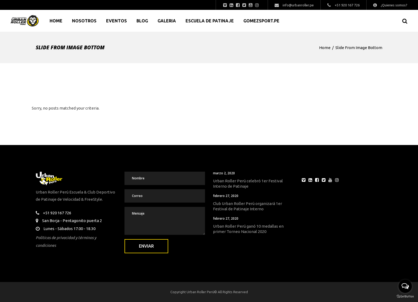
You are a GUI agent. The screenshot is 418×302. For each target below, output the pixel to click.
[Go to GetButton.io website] (405, 296)
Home (325, 47)
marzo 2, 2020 (224, 173)
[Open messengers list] (405, 286)
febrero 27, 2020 (225, 196)
